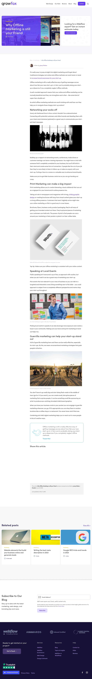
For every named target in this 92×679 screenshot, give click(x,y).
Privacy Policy (61, 606)
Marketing (36, 60)
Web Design (49, 3)
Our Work (57, 3)
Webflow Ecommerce (40, 651)
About (70, 3)
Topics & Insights (60, 650)
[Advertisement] (57, 466)
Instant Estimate (71, 33)
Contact (81, 3)
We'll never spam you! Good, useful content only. (51, 601)
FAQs (74, 650)
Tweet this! (46, 438)
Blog (75, 3)
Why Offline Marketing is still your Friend (51, 60)
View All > (86, 525)
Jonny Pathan (43, 65)
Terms (33, 673)
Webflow (39, 647)
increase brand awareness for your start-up (46, 78)
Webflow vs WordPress (58, 654)
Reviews (64, 3)
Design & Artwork (42, 658)
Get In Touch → (12, 651)
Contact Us (76, 647)
